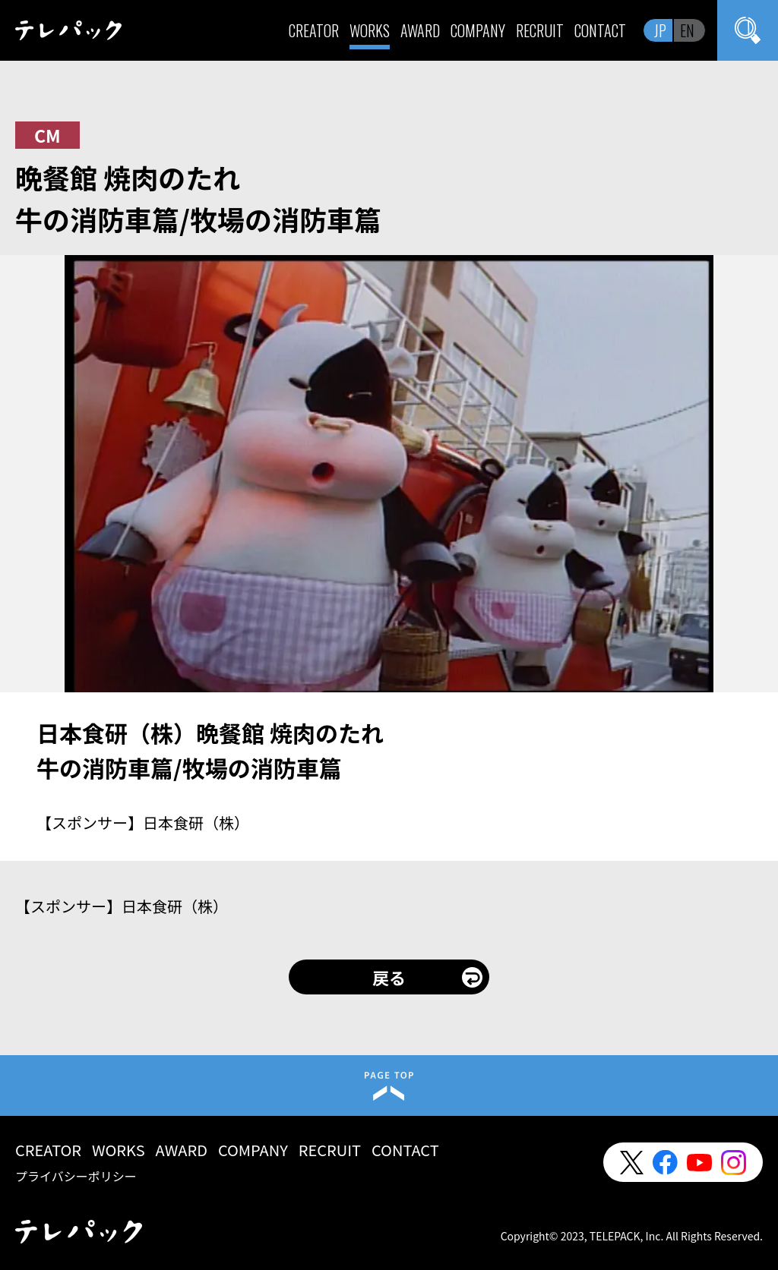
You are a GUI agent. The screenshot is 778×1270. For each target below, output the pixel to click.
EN (687, 30)
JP (660, 30)
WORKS (369, 30)
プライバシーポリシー (76, 1176)
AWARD (420, 30)
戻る (389, 977)
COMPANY (478, 30)
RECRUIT (540, 30)
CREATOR (314, 30)
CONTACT (600, 30)
